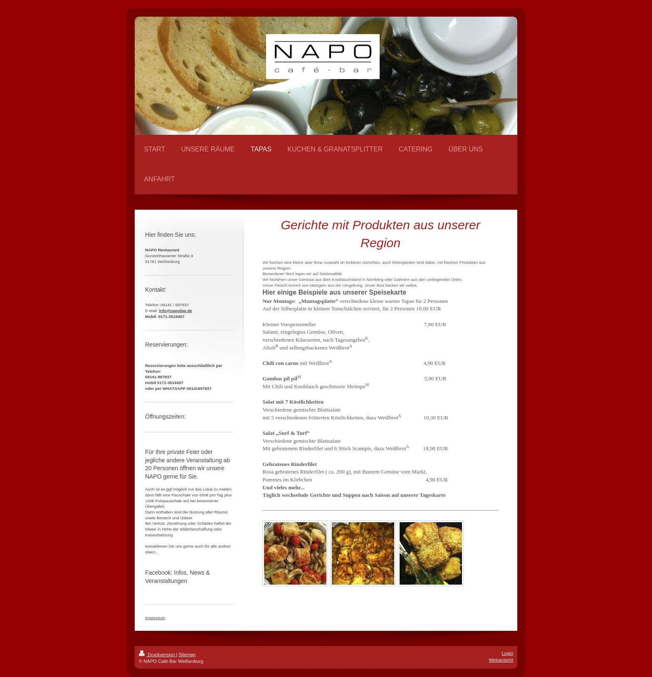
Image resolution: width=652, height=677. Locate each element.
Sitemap (187, 654)
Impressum (155, 617)
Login (507, 653)
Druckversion (157, 654)
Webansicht (501, 659)
